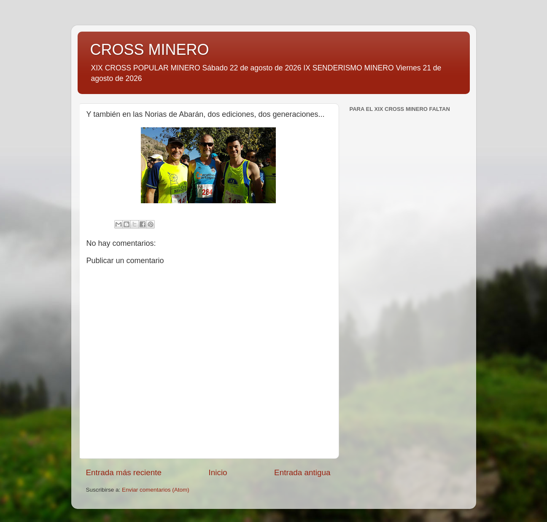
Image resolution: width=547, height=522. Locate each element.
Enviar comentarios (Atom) (155, 490)
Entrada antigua (302, 472)
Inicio (218, 472)
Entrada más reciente (124, 472)
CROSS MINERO (149, 49)
